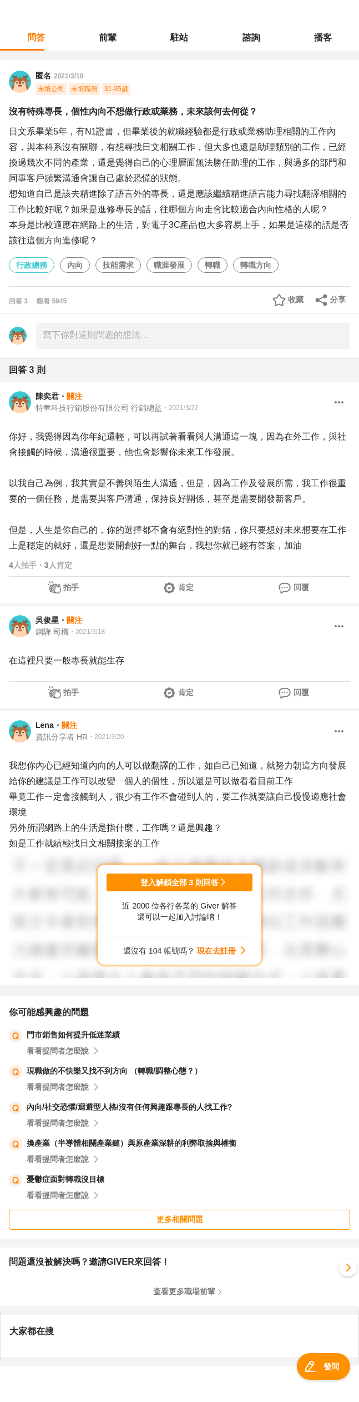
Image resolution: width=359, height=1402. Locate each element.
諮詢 (251, 37)
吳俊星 (47, 620)
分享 (338, 299)
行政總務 (31, 265)
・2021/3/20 (106, 737)
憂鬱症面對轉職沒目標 (65, 1179)
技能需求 (118, 265)
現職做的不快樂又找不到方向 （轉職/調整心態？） (114, 1070)
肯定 (186, 587)
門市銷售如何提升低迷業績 (73, 1034)
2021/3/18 (68, 76)
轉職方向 (255, 265)
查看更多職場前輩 (184, 1291)
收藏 (296, 299)
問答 (36, 37)
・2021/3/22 (180, 408)
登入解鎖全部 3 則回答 (179, 882)
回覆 (301, 587)
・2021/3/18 (87, 632)
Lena (45, 725)
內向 (75, 265)
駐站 (179, 37)
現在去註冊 (216, 950)
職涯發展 (169, 265)
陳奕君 (47, 396)
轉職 (212, 265)
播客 (323, 37)
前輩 (108, 37)
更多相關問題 (179, 1219)
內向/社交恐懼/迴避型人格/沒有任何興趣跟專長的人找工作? (129, 1106)
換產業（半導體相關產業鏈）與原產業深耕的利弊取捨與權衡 (131, 1143)
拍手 (71, 587)
